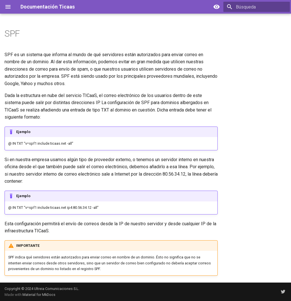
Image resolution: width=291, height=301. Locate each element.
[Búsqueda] (256, 7)
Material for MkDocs (38, 294)
